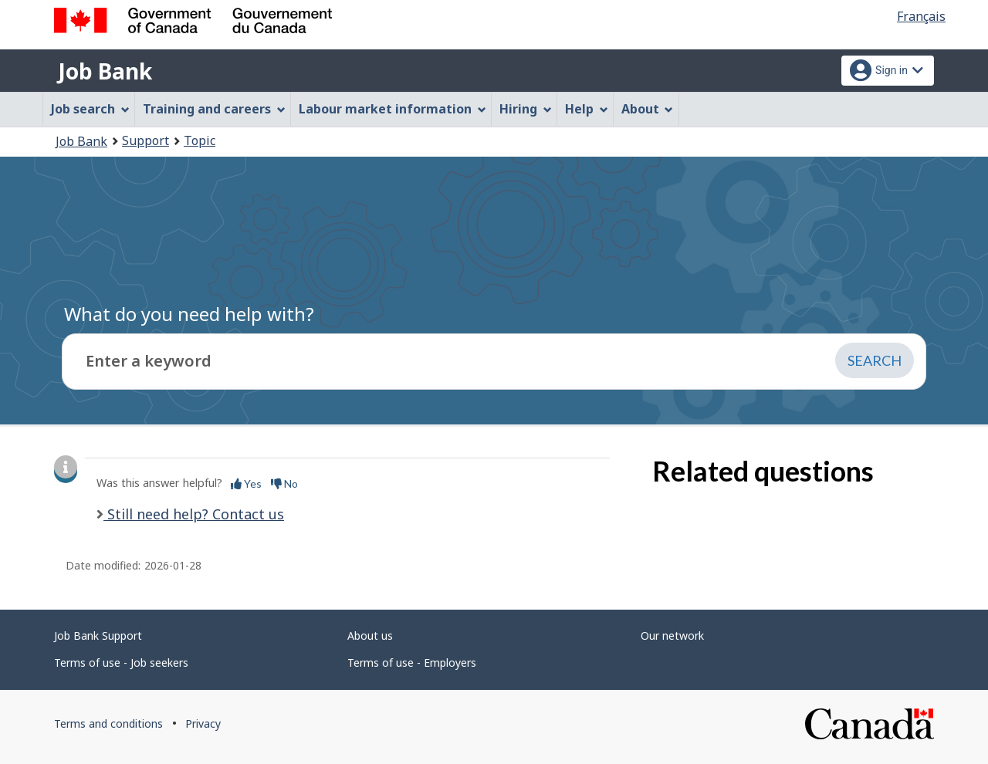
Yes (246, 483)
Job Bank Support (98, 635)
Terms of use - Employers (411, 662)
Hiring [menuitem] (525, 108)
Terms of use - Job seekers (121, 662)
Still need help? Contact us (193, 514)
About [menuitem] (647, 108)
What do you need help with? (189, 313)
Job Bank (105, 71)
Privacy (203, 723)
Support (145, 140)
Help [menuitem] (586, 108)
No (284, 483)
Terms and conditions (108, 723)
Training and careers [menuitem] (214, 108)
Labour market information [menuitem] (392, 108)
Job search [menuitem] (90, 108)
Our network (672, 635)
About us (370, 635)
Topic (199, 140)
